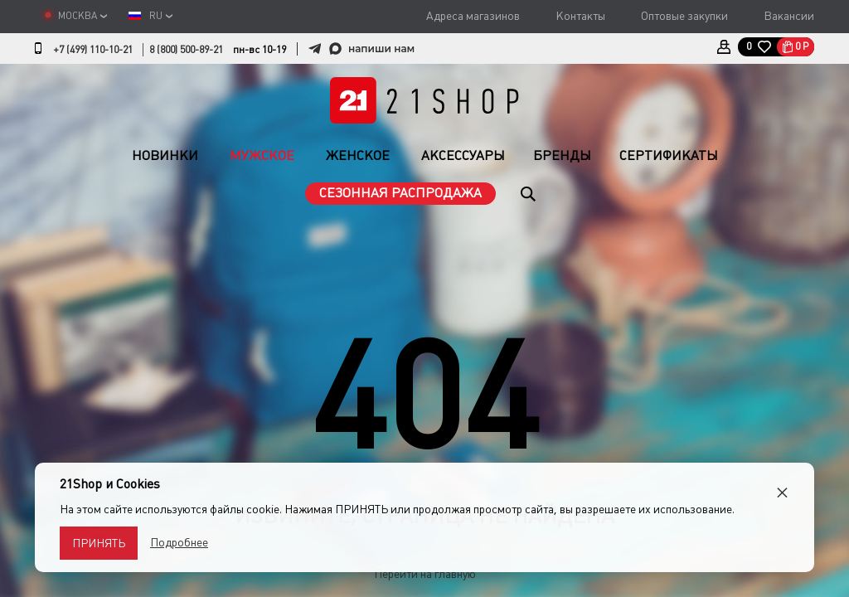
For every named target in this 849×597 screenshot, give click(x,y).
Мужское (262, 155)
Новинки (165, 155)
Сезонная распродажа (400, 193)
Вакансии (789, 15)
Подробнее (179, 542)
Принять (98, 543)
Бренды (562, 155)
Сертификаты (668, 155)
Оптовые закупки (684, 15)
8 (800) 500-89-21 (186, 50)
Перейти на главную (425, 573)
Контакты (580, 15)
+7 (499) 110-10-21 (93, 50)
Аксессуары (463, 155)
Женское (358, 155)
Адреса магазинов (473, 15)
